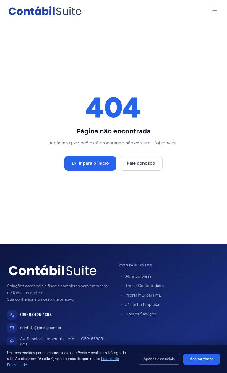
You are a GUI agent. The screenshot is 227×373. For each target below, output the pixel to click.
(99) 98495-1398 (36, 314)
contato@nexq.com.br (40, 327)
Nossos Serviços (137, 314)
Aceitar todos (201, 359)
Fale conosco (141, 163)
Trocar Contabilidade (141, 285)
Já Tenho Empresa (139, 304)
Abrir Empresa (135, 276)
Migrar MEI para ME (140, 295)
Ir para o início (90, 163)
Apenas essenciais (159, 359)
